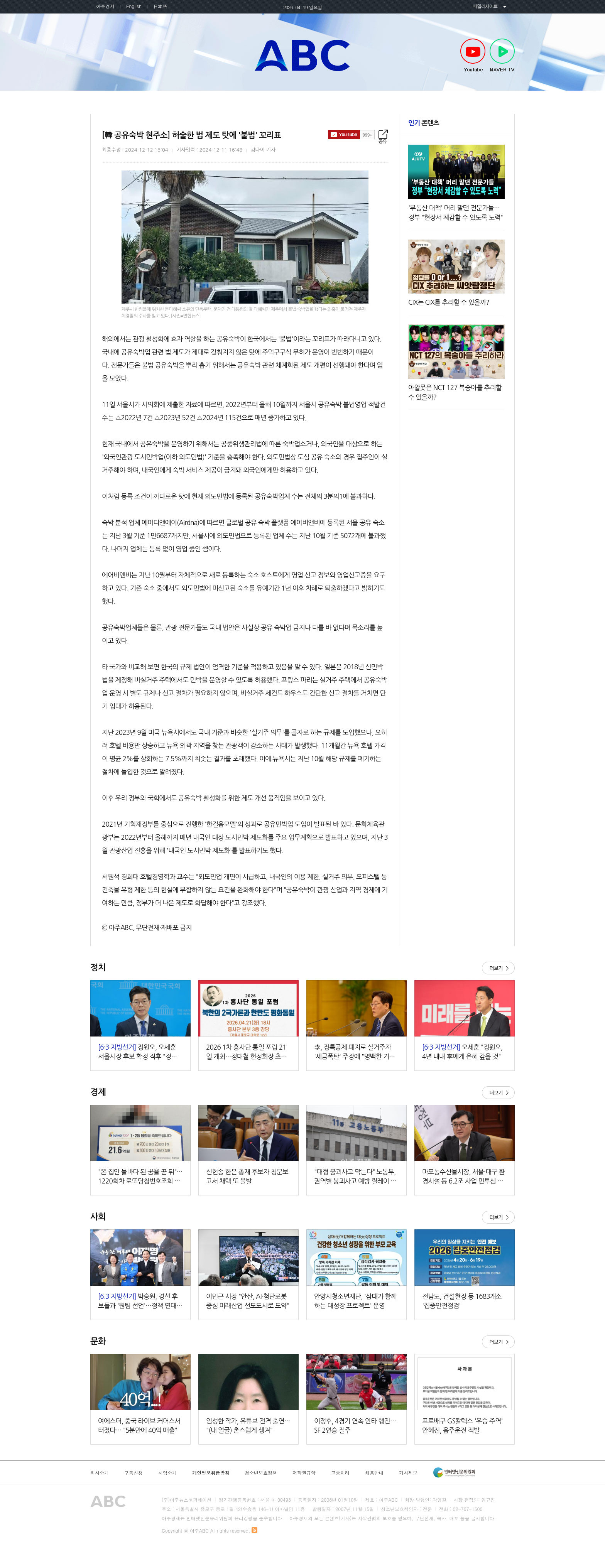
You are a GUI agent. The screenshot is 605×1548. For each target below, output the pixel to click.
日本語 (160, 6)
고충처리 (340, 1473)
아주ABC (302, 55)
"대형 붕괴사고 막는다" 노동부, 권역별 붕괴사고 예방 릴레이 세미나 (355, 1177)
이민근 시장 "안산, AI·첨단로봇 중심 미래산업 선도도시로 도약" (247, 1301)
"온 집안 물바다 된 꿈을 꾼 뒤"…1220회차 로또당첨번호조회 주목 (140, 1177)
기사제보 (408, 1473)
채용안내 (374, 1473)
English (134, 6)
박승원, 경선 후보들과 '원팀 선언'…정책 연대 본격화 (137, 1301)
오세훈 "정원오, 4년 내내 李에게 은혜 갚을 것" (462, 1052)
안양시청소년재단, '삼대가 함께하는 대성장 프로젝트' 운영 (355, 1301)
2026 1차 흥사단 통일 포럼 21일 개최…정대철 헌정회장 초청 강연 (246, 1052)
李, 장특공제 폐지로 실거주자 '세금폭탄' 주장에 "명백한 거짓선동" (354, 1052)
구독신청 (133, 1473)
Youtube (472, 56)
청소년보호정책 (261, 1473)
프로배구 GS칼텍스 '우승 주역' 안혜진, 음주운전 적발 (462, 1425)
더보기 (498, 968)
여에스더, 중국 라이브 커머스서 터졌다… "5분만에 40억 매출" (139, 1425)
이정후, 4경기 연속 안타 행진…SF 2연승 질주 (355, 1425)
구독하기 (351, 134)
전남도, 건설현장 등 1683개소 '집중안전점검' (462, 1301)
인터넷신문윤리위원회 (454, 1472)
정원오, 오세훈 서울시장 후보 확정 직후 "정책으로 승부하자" (140, 1052)
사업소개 (167, 1473)
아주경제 (105, 6)
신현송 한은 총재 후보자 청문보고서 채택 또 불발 (247, 1176)
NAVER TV (502, 56)
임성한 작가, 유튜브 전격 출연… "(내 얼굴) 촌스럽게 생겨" (248, 1425)
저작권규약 (304, 1473)
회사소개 (99, 1473)
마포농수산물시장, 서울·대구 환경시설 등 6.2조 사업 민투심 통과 (463, 1177)
